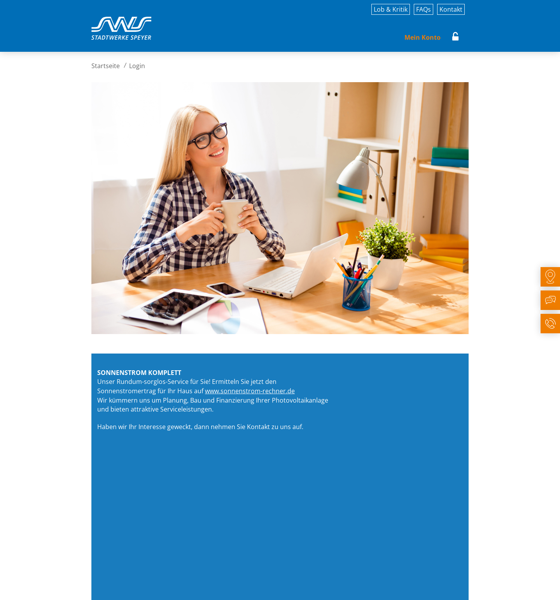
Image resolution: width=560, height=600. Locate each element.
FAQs (423, 9)
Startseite (105, 66)
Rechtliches (196, 587)
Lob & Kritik (391, 9)
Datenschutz (151, 587)
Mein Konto (422, 37)
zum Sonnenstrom (292, 449)
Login (455, 37)
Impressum (106, 587)
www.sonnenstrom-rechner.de (250, 391)
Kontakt (450, 9)
